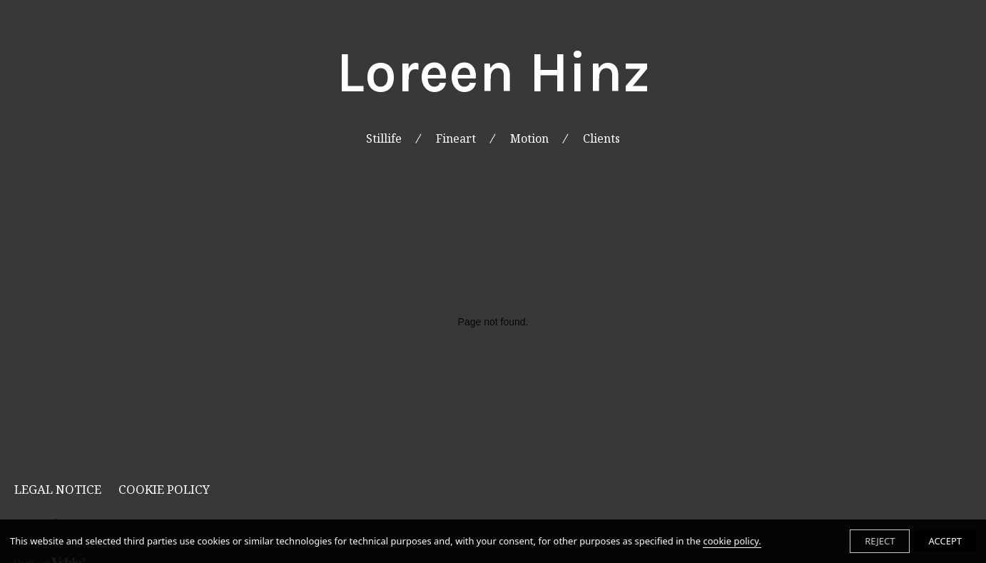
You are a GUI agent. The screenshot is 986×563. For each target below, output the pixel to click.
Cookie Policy (164, 489)
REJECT (880, 540)
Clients (601, 138)
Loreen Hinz (493, 72)
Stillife (384, 138)
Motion (529, 138)
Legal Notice (57, 489)
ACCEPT (945, 540)
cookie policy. (732, 540)
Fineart (456, 138)
